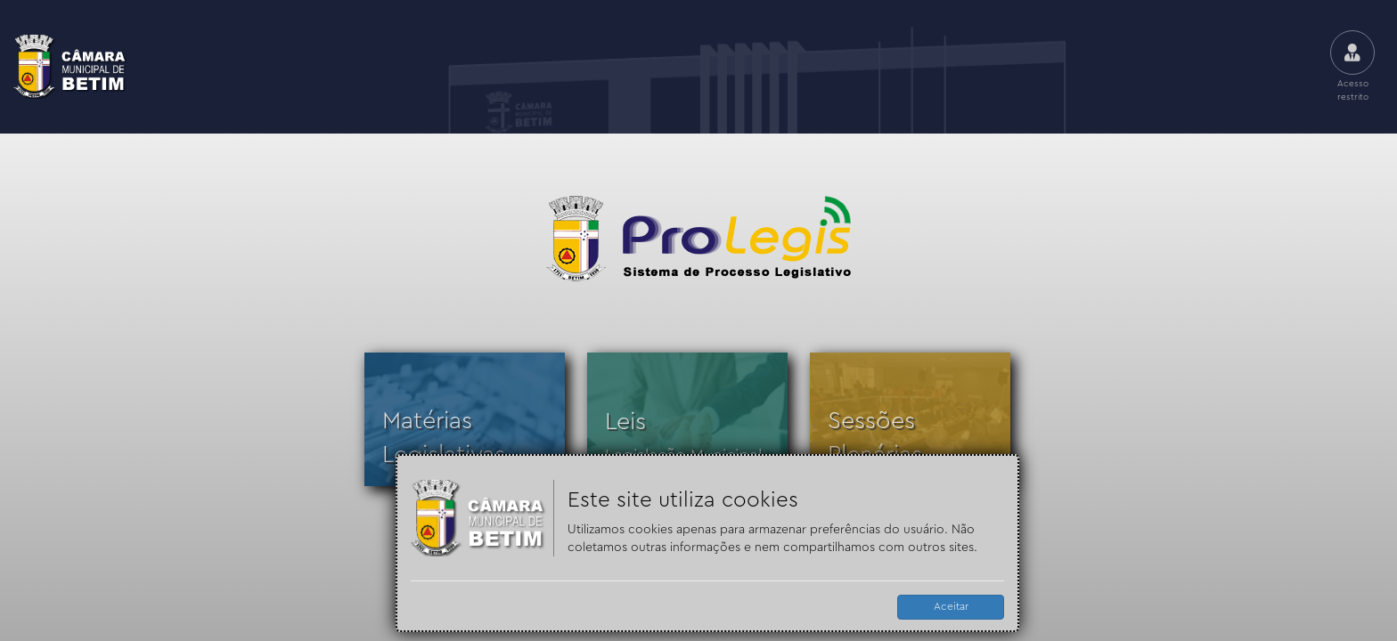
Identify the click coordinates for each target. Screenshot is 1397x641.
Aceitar (951, 606)
